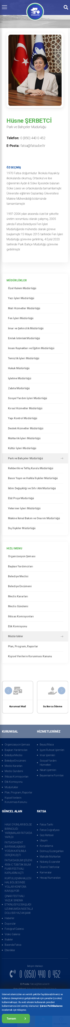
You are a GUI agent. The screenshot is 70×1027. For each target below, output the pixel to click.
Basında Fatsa (13, 944)
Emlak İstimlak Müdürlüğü (35, 338)
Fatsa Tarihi (46, 824)
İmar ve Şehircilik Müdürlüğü (35, 328)
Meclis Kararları (35, 596)
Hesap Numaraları (50, 877)
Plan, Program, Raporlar (35, 646)
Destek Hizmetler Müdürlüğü (35, 428)
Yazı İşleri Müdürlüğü (35, 298)
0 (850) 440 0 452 (32, 138)
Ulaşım (44, 840)
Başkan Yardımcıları (35, 566)
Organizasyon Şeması (35, 556)
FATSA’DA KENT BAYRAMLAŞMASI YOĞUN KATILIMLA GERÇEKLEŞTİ (15, 849)
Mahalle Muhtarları (50, 856)
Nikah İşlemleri (48, 770)
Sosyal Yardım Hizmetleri (48, 762)
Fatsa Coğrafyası (50, 829)
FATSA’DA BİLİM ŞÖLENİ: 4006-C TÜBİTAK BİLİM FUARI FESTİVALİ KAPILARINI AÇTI (19, 866)
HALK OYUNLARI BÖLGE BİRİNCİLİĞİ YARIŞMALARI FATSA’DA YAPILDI (18, 831)
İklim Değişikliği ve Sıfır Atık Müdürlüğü (35, 488)
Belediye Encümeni (35, 586)
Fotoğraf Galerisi (14, 928)
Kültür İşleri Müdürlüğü (35, 448)
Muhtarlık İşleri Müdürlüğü (35, 438)
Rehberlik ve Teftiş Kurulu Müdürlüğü (35, 468)
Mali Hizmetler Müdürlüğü (35, 308)
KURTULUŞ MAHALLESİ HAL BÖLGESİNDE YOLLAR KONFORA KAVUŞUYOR (18, 884)
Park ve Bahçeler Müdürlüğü (35, 458)
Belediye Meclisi (35, 576)
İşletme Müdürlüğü (35, 378)
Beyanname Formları (52, 775)
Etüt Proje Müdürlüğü (35, 498)
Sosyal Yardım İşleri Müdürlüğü (35, 398)
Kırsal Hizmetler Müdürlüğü (35, 408)
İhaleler (9, 939)
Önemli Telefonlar (50, 867)
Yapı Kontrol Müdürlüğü (35, 418)
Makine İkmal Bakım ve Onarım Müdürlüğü (35, 518)
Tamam (16, 1018)
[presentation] (8, 690)
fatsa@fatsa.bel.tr (33, 146)
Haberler (9, 918)
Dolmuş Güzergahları (52, 851)
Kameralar (46, 872)
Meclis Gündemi (35, 606)
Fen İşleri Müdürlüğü (35, 318)
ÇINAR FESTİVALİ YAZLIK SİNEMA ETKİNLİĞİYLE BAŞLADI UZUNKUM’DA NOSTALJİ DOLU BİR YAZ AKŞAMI (19, 904)
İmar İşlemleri (47, 755)
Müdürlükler (35, 636)
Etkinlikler (10, 950)
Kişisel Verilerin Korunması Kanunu (35, 656)
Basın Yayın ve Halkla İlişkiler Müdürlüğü (35, 478)
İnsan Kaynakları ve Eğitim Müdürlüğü (35, 348)
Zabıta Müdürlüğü (35, 388)
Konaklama (46, 845)
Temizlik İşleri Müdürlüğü (35, 358)
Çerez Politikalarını (51, 1006)
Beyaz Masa (47, 744)
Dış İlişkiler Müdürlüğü (35, 528)
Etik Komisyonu (35, 626)
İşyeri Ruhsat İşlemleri (52, 749)
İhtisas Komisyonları (35, 616)
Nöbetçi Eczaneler (50, 861)
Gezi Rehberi (47, 835)
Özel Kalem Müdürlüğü (35, 288)
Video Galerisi (12, 934)
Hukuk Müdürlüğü (35, 368)
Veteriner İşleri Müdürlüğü (35, 508)
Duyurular (10, 923)
